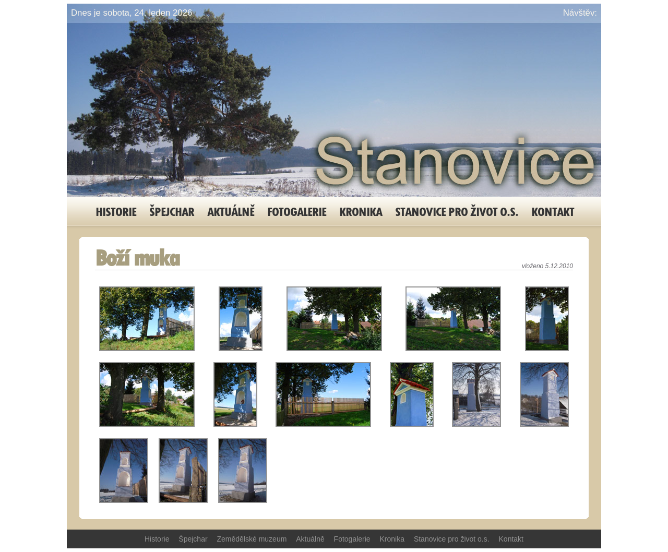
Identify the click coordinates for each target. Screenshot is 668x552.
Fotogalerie (296, 211)
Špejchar (171, 211)
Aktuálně (230, 211)
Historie (116, 211)
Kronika (360, 211)
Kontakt (552, 211)
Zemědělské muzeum (252, 539)
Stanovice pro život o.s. (456, 211)
